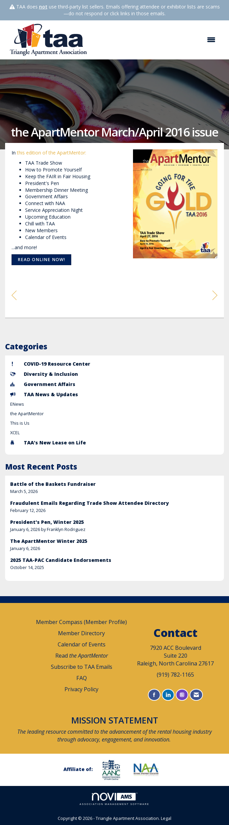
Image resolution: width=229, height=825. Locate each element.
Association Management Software (115, 799)
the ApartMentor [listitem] (27, 414)
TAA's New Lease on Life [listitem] (48, 442)
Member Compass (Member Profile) (81, 622)
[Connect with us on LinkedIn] (168, 695)
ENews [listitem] (17, 404)
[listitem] (114, 488)
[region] (214, 295)
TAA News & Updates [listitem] (44, 394)
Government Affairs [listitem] (42, 384)
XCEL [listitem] (15, 433)
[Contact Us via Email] (196, 695)
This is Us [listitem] (20, 423)
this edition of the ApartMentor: (51, 152)
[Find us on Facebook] (154, 695)
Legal (166, 818)
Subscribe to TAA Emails (81, 667)
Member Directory (81, 633)
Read (81, 655)
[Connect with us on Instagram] (182, 695)
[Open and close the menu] (157, 40)
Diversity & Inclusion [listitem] (44, 374)
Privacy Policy (81, 689)
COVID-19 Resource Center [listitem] (50, 364)
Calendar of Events (82, 644)
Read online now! (41, 259)
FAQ (81, 678)
